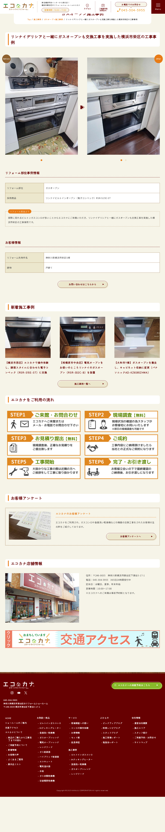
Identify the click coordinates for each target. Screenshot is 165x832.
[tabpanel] (41, 142)
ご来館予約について (17, 780)
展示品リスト (14, 799)
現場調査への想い (79, 758)
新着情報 (12, 785)
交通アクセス (11, 763)
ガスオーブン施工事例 (53, 54)
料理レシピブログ (111, 763)
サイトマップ (140, 777)
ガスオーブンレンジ (49, 772)
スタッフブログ (110, 768)
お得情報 (75, 768)
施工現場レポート (111, 772)
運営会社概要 (140, 758)
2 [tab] (126, 195)
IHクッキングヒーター (50, 763)
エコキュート (46, 796)
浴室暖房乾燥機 (47, 816)
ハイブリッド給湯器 (49, 792)
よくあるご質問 (15, 794)
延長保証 (75, 777)
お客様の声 (13, 790)
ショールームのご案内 (16, 758)
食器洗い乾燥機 (47, 768)
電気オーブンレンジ (49, 777)
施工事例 (37, 54)
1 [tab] (41, 195)
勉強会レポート (110, 777)
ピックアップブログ (112, 758)
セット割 (75, 772)
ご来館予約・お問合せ (145, 772)
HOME (8, 753)
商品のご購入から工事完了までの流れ (20, 774)
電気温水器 (45, 801)
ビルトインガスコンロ (50, 758)
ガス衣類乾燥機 (47, 811)
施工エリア (139, 763)
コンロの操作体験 (79, 763)
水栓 (42, 806)
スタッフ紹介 (140, 768)
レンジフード (46, 782)
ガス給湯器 (45, 787)
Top (29, 54)
